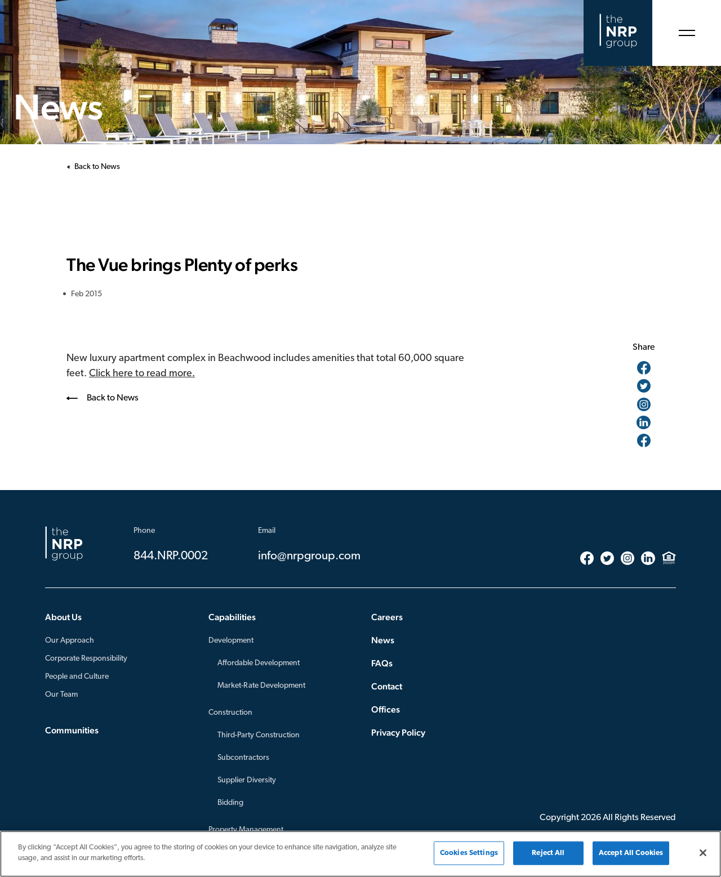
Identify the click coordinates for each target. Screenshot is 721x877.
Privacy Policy (398, 732)
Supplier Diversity (246, 780)
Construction (230, 713)
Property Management (245, 830)
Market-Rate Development (261, 686)
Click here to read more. (142, 373)
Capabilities (232, 617)
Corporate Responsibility (86, 659)
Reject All (548, 853)
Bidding (230, 803)
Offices (385, 709)
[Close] (703, 852)
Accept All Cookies (631, 853)
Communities (72, 730)
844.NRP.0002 (170, 556)
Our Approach (69, 640)
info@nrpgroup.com (309, 556)
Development (230, 640)
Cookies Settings (469, 853)
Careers (387, 617)
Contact (386, 686)
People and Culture (77, 677)
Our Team (61, 695)
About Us (63, 617)
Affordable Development (258, 663)
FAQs (382, 663)
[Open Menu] (686, 33)
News (382, 640)
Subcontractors (243, 758)
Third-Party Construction (258, 735)
